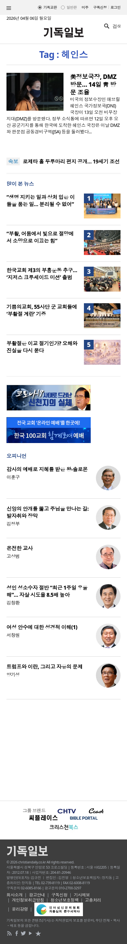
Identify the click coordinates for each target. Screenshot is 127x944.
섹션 (8, 8)
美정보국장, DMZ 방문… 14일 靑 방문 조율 (93, 84)
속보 (13, 161)
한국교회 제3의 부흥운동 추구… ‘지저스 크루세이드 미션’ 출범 (41, 274)
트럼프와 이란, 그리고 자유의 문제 (44, 666)
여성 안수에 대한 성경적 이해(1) (41, 627)
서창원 (12, 635)
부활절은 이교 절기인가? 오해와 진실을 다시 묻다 (41, 347)
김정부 (12, 524)
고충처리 (93, 900)
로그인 (115, 7)
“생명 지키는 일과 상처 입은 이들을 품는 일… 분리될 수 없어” (40, 201)
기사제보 (82, 895)
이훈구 (12, 477)
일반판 (71, 7)
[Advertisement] (63, 749)
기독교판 (50, 7)
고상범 (12, 556)
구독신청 (100, 7)
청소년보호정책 (65, 900)
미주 (85, 7)
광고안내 (37, 895)
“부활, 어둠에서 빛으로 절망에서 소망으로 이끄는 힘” (40, 237)
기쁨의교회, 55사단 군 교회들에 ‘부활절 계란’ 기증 (41, 310)
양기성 (12, 675)
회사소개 (14, 895)
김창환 (12, 603)
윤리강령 (20, 909)
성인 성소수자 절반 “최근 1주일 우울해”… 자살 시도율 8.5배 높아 (46, 591)
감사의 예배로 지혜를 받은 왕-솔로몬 (47, 469)
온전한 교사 (19, 548)
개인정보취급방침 (28, 900)
